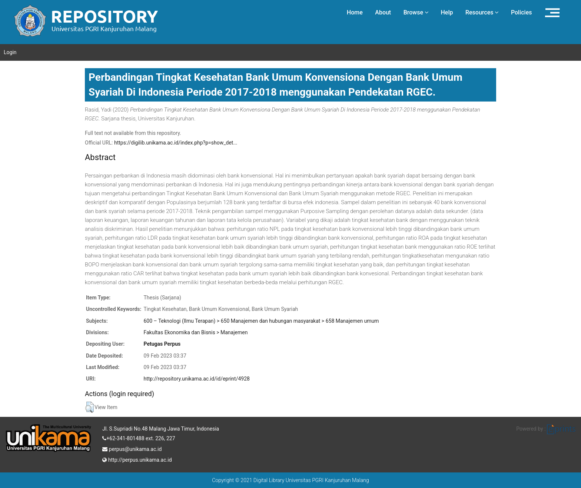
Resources (482, 12)
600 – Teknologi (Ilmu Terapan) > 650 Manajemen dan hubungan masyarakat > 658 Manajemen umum (261, 321)
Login (10, 52)
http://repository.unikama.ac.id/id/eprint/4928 (196, 379)
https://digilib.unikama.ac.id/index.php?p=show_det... (176, 143)
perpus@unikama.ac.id (132, 448)
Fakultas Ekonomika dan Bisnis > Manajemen (195, 332)
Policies (521, 12)
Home (355, 12)
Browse (416, 12)
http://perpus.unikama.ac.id (137, 459)
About (383, 12)
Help (447, 12)
